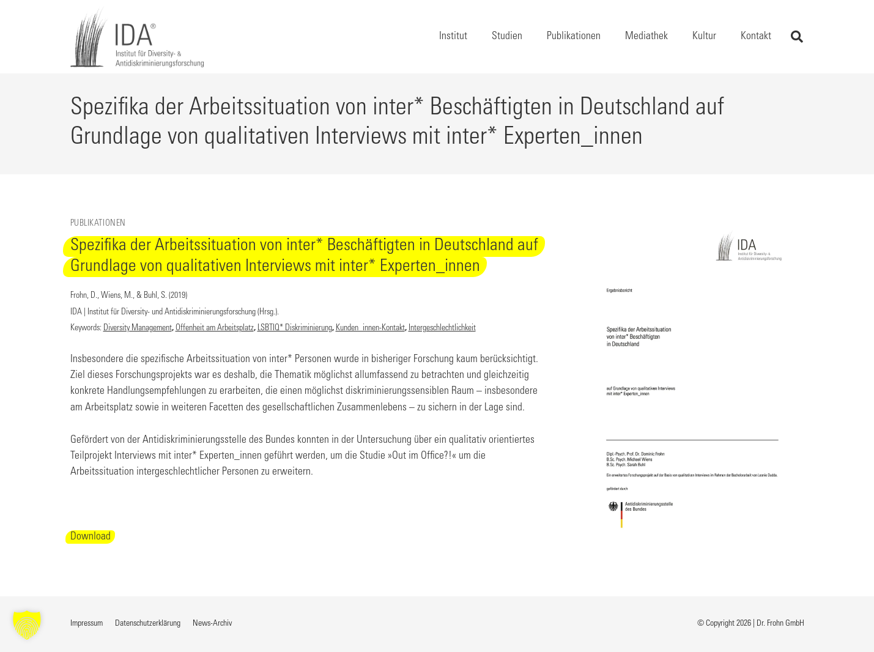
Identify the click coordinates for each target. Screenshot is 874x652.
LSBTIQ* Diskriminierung (294, 328)
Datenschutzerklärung (147, 624)
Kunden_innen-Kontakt (370, 328)
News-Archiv (212, 624)
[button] (796, 36)
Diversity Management (137, 328)
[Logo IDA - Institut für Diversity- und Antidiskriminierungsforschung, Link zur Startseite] (137, 36)
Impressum (86, 624)
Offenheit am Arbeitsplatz (215, 328)
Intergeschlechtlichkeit (442, 328)
